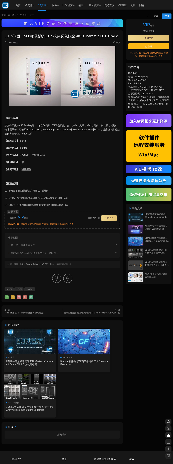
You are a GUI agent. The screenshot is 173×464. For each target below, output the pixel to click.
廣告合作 (65, 448)
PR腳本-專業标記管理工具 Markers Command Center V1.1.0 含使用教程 (22, 363)
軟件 (54, 5)
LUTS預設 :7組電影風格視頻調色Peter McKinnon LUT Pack (36, 198)
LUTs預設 (30, 289)
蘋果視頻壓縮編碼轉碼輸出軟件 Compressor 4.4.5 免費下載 (92, 313)
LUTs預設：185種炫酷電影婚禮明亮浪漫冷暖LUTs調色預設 (36, 205)
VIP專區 (122, 5)
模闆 (80, 5)
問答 (141, 5)
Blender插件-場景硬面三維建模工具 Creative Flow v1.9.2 (61, 363)
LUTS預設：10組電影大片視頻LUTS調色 (26, 190)
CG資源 (42, 5)
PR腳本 (12, 357)
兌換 (133, 5)
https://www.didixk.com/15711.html (37, 264)
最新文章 (135, 208)
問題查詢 (109, 5)
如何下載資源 (67, 435)
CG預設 (19, 289)
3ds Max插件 (93, 357)
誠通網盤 (26, 169)
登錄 (64, 390)
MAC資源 (67, 5)
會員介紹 (65, 439)
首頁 (18, 5)
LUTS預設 (13, 42)
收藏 (149, 46)
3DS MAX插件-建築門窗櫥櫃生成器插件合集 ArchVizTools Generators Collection (102, 363)
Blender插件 (53, 357)
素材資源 (94, 5)
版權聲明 (65, 444)
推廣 (118, 42)
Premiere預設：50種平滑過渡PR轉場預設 (24, 313)
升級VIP (109, 218)
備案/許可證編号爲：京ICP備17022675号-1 (86, 457)
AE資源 (28, 5)
